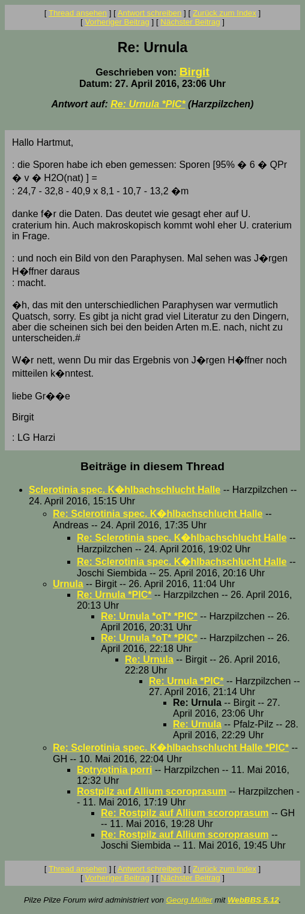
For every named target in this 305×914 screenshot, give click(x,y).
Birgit (195, 71)
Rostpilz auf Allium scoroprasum (151, 791)
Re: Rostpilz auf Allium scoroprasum (184, 813)
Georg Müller (189, 899)
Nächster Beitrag (190, 21)
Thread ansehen (78, 12)
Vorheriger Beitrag (117, 21)
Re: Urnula (149, 659)
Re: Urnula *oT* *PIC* (149, 616)
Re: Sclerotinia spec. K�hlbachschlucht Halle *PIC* (171, 747)
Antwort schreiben (150, 12)
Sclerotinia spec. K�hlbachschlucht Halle (124, 490)
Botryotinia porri (114, 770)
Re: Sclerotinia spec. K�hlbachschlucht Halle (157, 514)
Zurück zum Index (224, 12)
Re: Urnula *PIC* (147, 104)
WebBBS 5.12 (253, 899)
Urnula (68, 584)
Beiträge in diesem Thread (152, 466)
